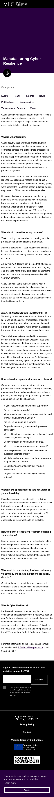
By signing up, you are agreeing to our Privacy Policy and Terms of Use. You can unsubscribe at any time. (20, 687)
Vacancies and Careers (13, 108)
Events (4, 96)
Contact (27, 732)
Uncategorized (26, 102)
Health (17, 96)
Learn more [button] (10, 783)
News (42, 96)
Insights (30, 96)
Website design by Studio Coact (27, 740)
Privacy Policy (27, 724)
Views (33, 108)
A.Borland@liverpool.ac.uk (30, 647)
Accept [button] (27, 790)
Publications (7, 102)
